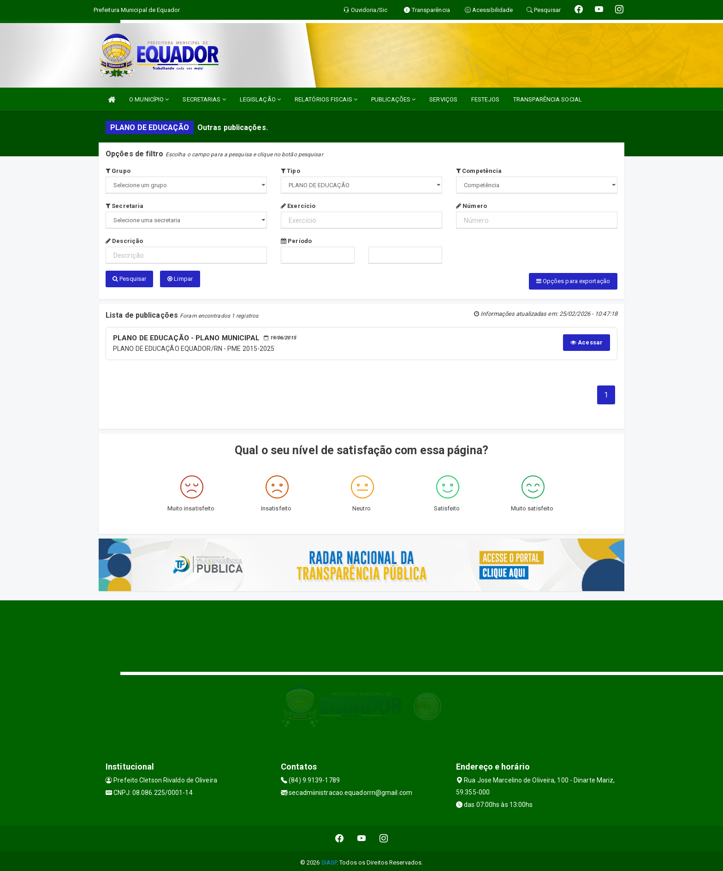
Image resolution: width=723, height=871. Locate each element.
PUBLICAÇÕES (393, 99)
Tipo (290, 170)
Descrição (124, 240)
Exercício (298, 205)
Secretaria (124, 205)
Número (471, 205)
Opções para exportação (573, 281)
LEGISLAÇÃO (260, 99)
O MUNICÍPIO (149, 99)
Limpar (180, 278)
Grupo (118, 170)
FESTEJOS (485, 99)
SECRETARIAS (204, 99)
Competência (479, 170)
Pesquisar (129, 278)
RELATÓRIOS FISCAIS (326, 99)
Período (296, 240)
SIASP (329, 859)
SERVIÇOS (443, 99)
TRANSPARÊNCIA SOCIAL (547, 99)
